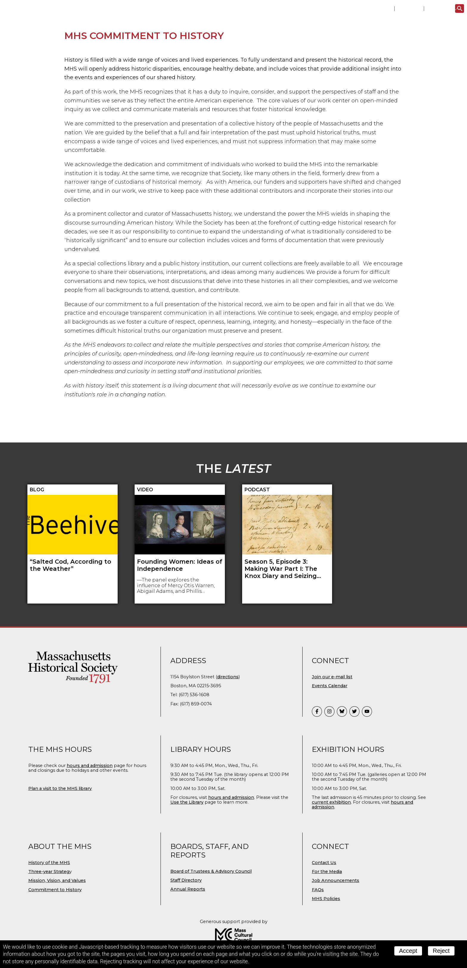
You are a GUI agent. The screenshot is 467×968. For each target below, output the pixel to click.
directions (228, 719)
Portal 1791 (409, 8)
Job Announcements (335, 923)
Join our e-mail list (332, 719)
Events (146, 50)
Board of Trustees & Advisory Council (211, 914)
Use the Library (186, 845)
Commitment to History (55, 932)
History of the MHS (49, 905)
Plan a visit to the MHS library (60, 831)
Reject (441, 950)
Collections (187, 50)
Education (273, 50)
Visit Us (113, 50)
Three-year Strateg (48, 914)
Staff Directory (186, 923)
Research (232, 50)
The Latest (439, 8)
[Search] (459, 8)
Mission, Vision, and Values (57, 923)
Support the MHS (427, 50)
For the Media (327, 914)
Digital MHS (371, 50)
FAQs (318, 932)
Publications (321, 50)
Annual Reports (187, 932)
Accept (408, 950)
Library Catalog (374, 8)
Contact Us (324, 905)
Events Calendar (329, 728)
